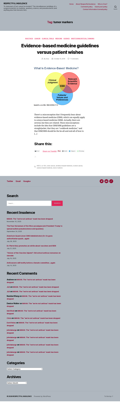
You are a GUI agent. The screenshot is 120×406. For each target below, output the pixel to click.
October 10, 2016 (59, 59)
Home (71, 4)
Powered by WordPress (42, 401)
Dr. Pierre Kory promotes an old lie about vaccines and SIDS (33, 248)
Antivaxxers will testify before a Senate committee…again (32, 265)
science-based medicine (45, 170)
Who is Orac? (102, 4)
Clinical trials (47, 39)
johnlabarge (12, 335)
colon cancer (51, 167)
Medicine (59, 39)
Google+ (28, 183)
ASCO (39, 167)
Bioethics (28, 39)
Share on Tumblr (55, 151)
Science (67, 39)
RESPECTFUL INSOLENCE (16, 3)
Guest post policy (101, 7)
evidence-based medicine (64, 167)
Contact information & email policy (95, 9)
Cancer (36, 39)
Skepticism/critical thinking (84, 39)
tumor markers (58, 170)
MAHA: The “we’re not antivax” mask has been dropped (31, 221)
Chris (9, 320)
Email (19, 183)
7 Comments (74, 59)
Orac (47, 59)
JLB (8, 289)
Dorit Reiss (11, 327)
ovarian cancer (78, 167)
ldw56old (11, 313)
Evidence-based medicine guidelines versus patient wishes (60, 48)
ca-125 (43, 167)
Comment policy (86, 7)
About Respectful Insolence (86, 4)
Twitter (10, 183)
